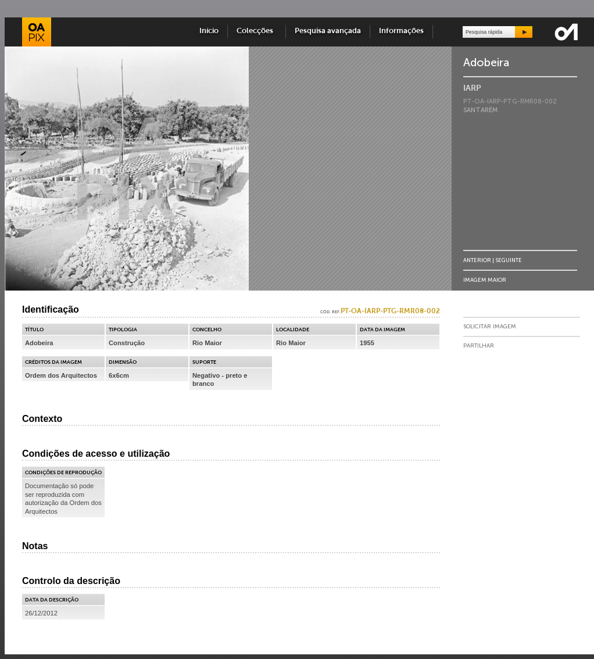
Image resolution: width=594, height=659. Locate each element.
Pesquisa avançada (328, 31)
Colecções (257, 31)
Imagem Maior (484, 280)
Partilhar (478, 345)
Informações (401, 31)
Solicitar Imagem (489, 326)
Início (209, 31)
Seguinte (508, 260)
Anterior (477, 260)
